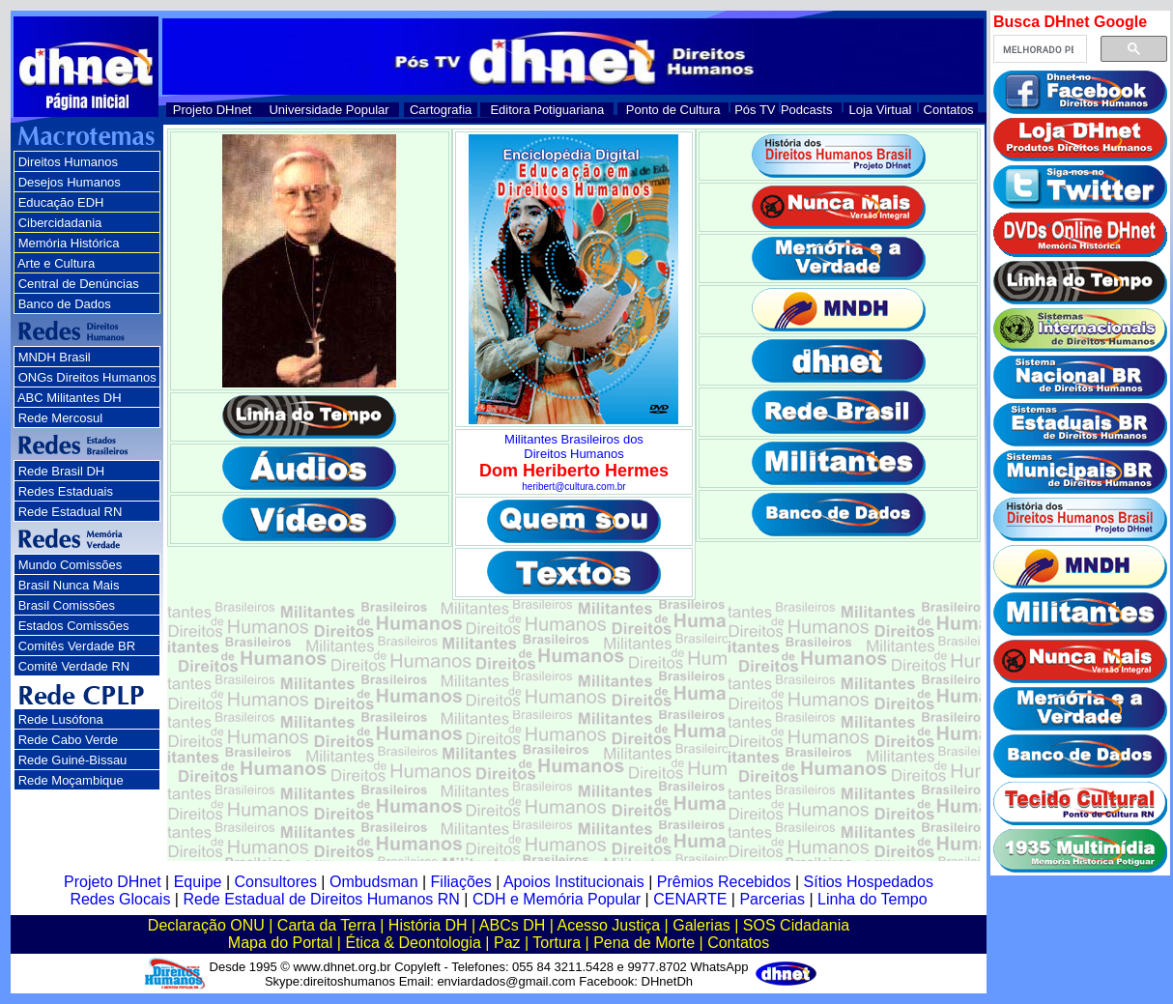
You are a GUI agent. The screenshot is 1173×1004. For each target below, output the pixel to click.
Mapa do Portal (280, 942)
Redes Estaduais (65, 491)
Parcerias (772, 899)
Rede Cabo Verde (68, 739)
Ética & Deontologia (413, 942)
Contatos (949, 109)
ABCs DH (512, 925)
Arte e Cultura (56, 263)
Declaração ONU (206, 925)
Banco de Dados (64, 304)
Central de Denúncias (78, 283)
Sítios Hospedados (868, 882)
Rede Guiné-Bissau (73, 760)
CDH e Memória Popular (556, 899)
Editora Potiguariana (547, 109)
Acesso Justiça (608, 925)
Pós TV (754, 109)
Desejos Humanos (69, 182)
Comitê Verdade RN (74, 666)
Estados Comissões (73, 625)
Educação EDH (61, 202)
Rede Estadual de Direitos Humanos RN (321, 899)
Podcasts (806, 109)
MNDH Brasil (54, 357)
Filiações (461, 882)
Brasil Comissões (66, 605)
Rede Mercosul (60, 418)
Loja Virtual (880, 109)
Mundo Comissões (70, 565)
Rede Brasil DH (61, 471)
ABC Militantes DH (69, 397)
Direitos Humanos (68, 162)
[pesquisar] (1038, 49)
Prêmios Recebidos (724, 882)
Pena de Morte (644, 942)
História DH (428, 925)
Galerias (701, 925)
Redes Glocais (120, 899)
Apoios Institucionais (573, 882)
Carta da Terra (326, 925)
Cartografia (441, 109)
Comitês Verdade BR (76, 646)
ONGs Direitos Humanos (87, 377)
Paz (507, 942)
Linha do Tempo (872, 899)
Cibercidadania (60, 222)
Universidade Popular (328, 109)
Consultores (276, 882)
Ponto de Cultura (673, 109)
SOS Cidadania (796, 925)
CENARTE (690, 899)
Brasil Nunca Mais (69, 585)
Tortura (556, 942)
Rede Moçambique (71, 780)
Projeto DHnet (212, 109)
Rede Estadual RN (70, 511)
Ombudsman (373, 882)
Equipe (198, 882)
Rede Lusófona (60, 719)
